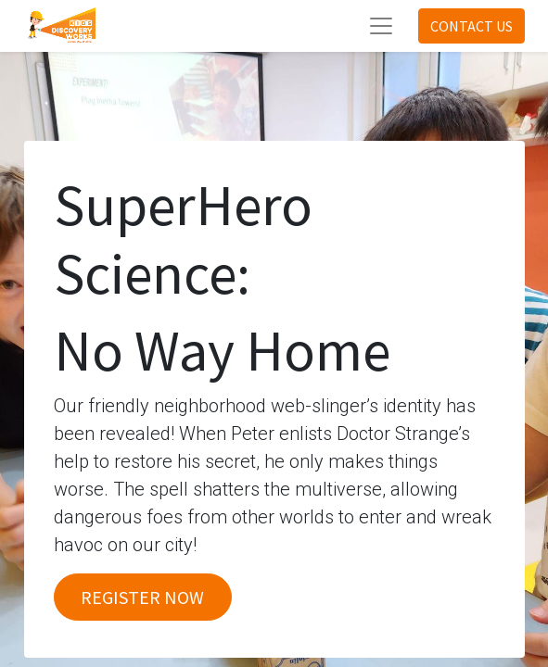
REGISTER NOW (142, 597)
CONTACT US (471, 26)
